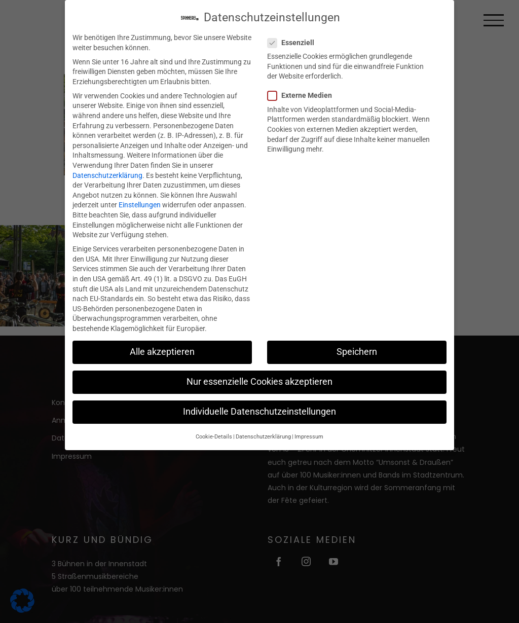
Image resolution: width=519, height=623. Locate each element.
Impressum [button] (308, 425)
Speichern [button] (357, 341)
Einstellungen (140, 194)
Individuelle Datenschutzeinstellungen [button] (259, 401)
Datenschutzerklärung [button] (263, 425)
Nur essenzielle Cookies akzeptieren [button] (259, 370)
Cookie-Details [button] (214, 425)
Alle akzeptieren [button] (162, 341)
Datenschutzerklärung (107, 164)
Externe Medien (304, 85)
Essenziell (295, 31)
